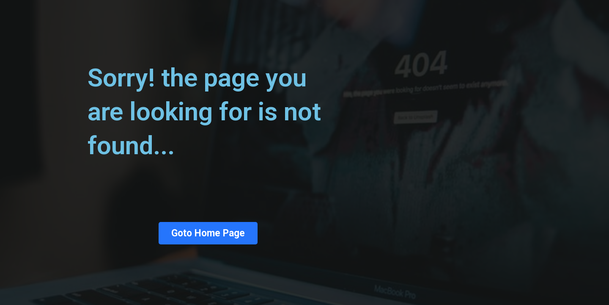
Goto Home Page (208, 233)
